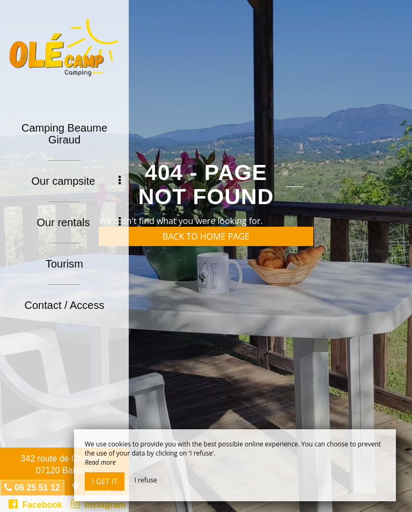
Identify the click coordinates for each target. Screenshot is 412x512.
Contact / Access (65, 305)
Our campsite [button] (76, 181)
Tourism (64, 264)
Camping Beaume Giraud (64, 134)
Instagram (98, 504)
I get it (104, 481)
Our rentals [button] (79, 222)
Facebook (36, 504)
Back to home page (206, 236)
